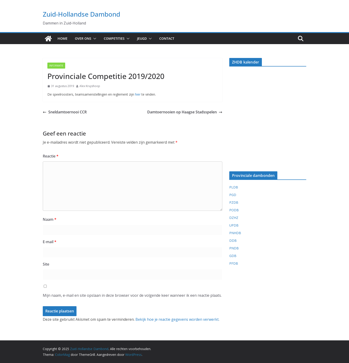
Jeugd (142, 38)
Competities (114, 38)
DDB (233, 240)
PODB (234, 210)
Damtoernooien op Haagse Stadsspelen (184, 112)
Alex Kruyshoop (90, 86)
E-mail (49, 241)
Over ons (83, 38)
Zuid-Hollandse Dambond (81, 14)
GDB (232, 256)
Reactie (50, 156)
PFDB (233, 263)
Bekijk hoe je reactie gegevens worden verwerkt (177, 319)
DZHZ (233, 217)
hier (138, 94)
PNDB (234, 248)
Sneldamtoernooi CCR (65, 112)
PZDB (233, 202)
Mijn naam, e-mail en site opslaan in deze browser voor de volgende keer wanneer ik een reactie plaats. (132, 295)
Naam (49, 219)
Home (62, 38)
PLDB (233, 187)
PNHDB (235, 233)
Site (46, 264)
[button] (93, 38)
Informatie (56, 65)
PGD (232, 195)
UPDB (234, 225)
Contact (166, 38)
